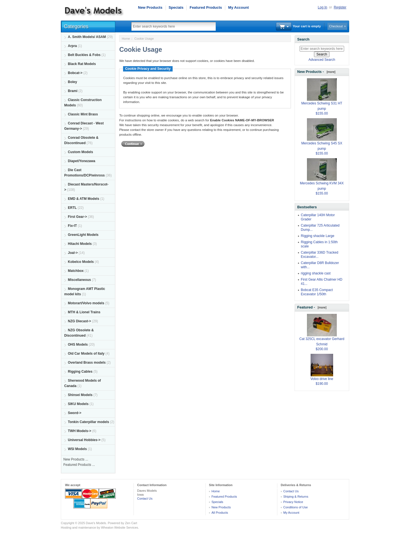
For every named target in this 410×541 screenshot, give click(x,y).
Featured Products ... (79, 465)
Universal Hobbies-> (84, 440)
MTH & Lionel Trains (84, 312)
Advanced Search (321, 60)
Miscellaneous (79, 280)
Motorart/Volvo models (86, 303)
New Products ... (75, 459)
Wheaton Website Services (119, 527)
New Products (150, 7)
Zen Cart (131, 523)
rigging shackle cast (315, 273)
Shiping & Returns (295, 496)
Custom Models (80, 152)
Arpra (72, 46)
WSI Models (77, 449)
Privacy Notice (293, 502)
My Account (238, 7)
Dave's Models (96, 523)
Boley (72, 82)
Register (340, 7)
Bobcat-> (75, 73)
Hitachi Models (80, 244)
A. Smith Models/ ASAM (87, 37)
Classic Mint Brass (83, 114)
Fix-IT (72, 226)
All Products (219, 512)
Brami (72, 91)
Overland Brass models (87, 363)
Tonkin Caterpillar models (88, 422)
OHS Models (78, 344)
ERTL (72, 208)
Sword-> (74, 413)
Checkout (336, 26)
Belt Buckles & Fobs (84, 55)
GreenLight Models (83, 235)
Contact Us (144, 498)
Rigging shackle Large (317, 236)
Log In (322, 7)
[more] (330, 71)
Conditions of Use (295, 507)
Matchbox (76, 271)
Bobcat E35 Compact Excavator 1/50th (317, 292)
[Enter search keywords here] (322, 49)
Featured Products (206, 7)
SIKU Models (78, 404)
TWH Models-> (79, 431)
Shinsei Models (80, 395)
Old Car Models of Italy (86, 354)
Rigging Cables (80, 372)
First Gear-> (77, 217)
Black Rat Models (82, 64)
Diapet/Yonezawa (81, 161)
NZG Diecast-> (79, 321)
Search (303, 39)
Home (126, 38)
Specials (176, 7)
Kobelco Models (81, 262)
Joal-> (73, 253)
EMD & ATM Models (83, 199)
